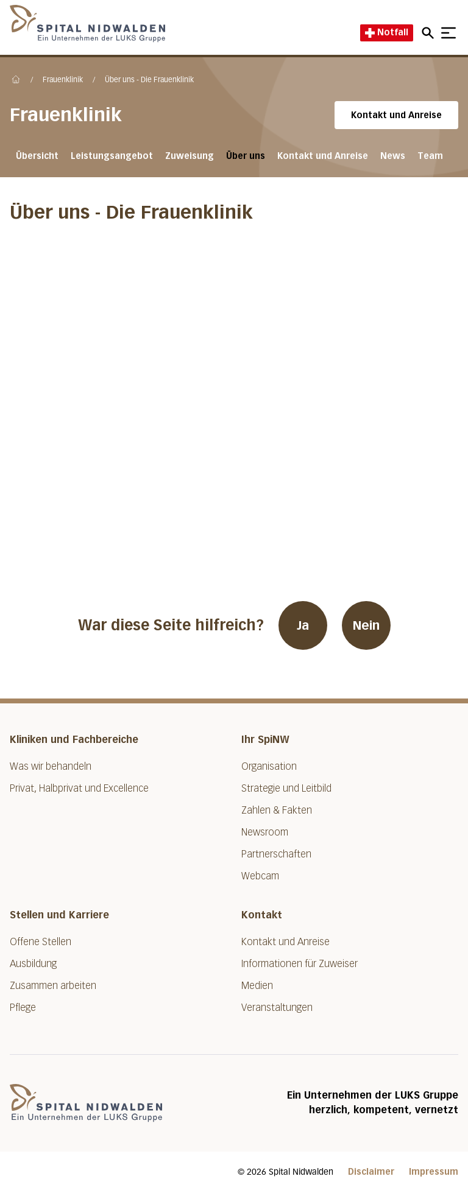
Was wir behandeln (50, 766)
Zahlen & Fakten (276, 810)
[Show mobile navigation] (448, 33)
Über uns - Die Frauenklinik (149, 80)
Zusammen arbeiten (53, 985)
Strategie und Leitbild (286, 788)
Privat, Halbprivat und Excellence (79, 788)
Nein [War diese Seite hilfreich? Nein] (366, 625)
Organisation (269, 766)
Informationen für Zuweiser (299, 964)
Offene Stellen (40, 942)
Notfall (386, 32)
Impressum (433, 1172)
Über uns (245, 156)
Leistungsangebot (112, 156)
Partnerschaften (276, 854)
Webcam (260, 876)
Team (430, 156)
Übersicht (37, 156)
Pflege (23, 1007)
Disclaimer (371, 1172)
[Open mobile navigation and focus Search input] (429, 33)
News (392, 156)
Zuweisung (189, 156)
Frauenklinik (63, 80)
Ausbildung (33, 964)
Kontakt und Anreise (396, 115)
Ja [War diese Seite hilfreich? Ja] (303, 625)
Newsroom (264, 832)
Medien (257, 985)
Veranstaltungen (277, 1007)
